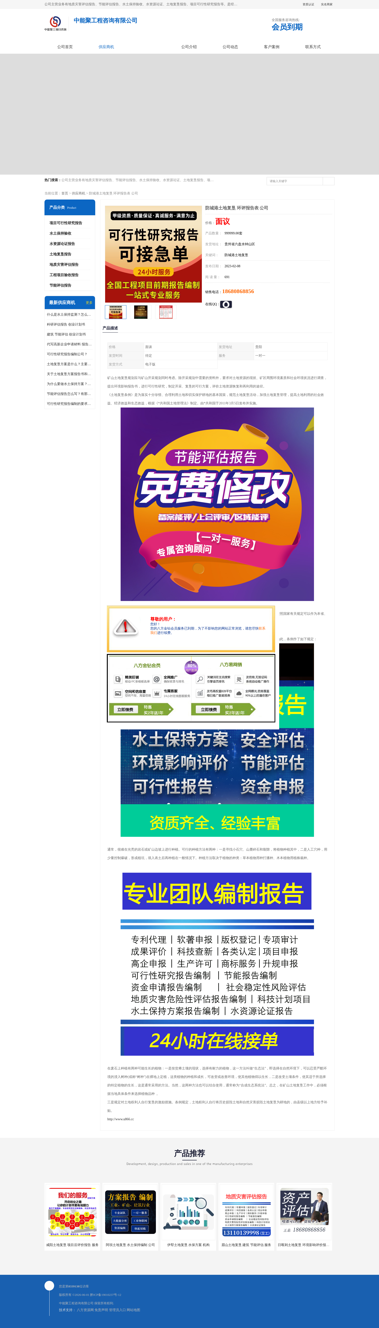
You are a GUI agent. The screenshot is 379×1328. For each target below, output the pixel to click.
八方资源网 (85, 1310)
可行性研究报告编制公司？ (67, 354)
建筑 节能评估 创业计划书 (66, 334)
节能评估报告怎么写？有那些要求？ (70, 394)
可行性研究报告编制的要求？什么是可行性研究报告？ (70, 404)
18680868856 (238, 291)
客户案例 (271, 47)
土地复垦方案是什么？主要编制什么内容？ (70, 364)
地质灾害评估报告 (64, 265)
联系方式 (313, 47)
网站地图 (133, 1310)
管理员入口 (117, 1310)
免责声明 (101, 1310)
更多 (89, 302)
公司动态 (230, 47)
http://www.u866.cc (120, 1119)
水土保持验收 (60, 233)
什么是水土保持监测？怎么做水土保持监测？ (70, 314)
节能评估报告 (60, 285)
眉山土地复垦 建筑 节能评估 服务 (246, 1245)
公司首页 (65, 47)
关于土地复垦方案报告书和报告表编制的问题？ (70, 374)
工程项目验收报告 (64, 275)
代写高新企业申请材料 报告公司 (70, 344)
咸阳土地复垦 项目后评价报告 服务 (72, 1245)
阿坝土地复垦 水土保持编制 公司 (130, 1245)
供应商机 (106, 47)
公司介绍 (189, 47)
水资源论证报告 (62, 244)
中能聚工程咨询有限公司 (76, 1303)
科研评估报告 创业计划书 (66, 324)
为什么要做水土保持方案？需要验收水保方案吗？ (70, 384)
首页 (64, 193)
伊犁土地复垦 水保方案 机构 (188, 1245)
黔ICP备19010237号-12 (105, 1295)
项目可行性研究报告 (66, 223)
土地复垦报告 (60, 254)
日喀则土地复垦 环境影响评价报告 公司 (307, 1245)
